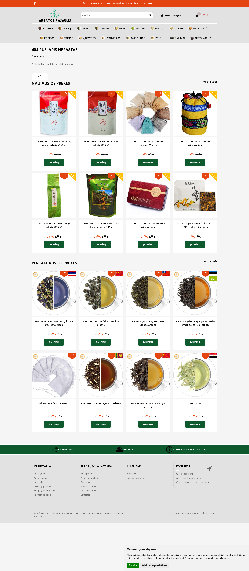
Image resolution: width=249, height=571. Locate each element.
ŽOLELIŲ (157, 38)
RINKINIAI (177, 38)
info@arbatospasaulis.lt (122, 3)
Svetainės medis (88, 490)
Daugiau (148, 162)
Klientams (134, 466)
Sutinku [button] (133, 565)
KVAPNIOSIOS (110, 38)
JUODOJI (64, 28)
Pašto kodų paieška (43, 516)
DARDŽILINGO (135, 38)
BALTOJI (157, 28)
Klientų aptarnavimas (96, 466)
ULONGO (102, 28)
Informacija (42, 466)
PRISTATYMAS (62, 449)
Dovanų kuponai (89, 486)
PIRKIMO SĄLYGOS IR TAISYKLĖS (186, 449)
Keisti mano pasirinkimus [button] (154, 565)
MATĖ (119, 28)
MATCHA (138, 28)
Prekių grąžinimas (42, 486)
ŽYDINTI (176, 28)
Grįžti (40, 76)
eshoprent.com (208, 513)
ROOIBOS (47, 38)
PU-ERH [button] (44, 28)
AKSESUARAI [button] (199, 38)
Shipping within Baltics (44, 490)
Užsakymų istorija (135, 477)
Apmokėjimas (40, 477)
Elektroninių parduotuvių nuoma (185, 513)
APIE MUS (124, 449)
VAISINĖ (66, 38)
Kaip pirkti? (39, 482)
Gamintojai (86, 482)
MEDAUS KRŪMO (199, 28)
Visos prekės (210, 81)
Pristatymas (39, 473)
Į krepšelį (54, 162)
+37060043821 (92, 3)
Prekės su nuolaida (90, 477)
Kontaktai (147, 3)
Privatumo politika (42, 494)
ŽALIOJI (83, 28)
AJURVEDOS (87, 38)
